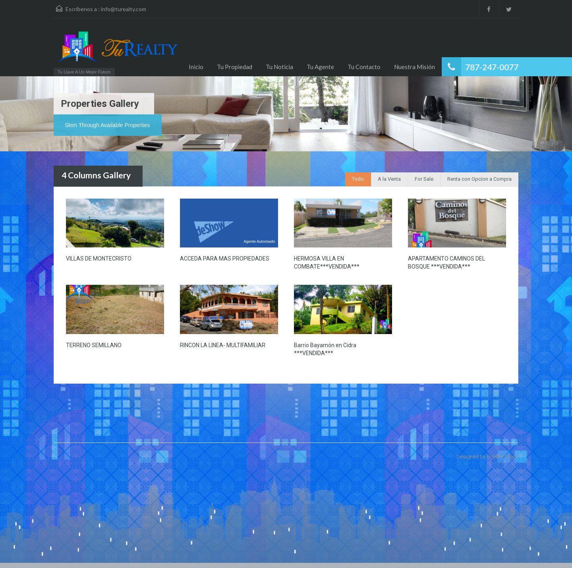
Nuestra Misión (414, 66)
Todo (358, 179)
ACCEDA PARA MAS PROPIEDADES (224, 258)
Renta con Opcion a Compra (479, 179)
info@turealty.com (123, 9)
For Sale (424, 179)
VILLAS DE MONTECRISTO (98, 258)
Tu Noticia (279, 66)
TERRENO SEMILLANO (94, 345)
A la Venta (389, 179)
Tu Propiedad (234, 66)
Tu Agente (320, 66)
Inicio (196, 66)
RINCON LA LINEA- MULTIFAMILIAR (222, 345)
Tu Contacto (364, 66)
